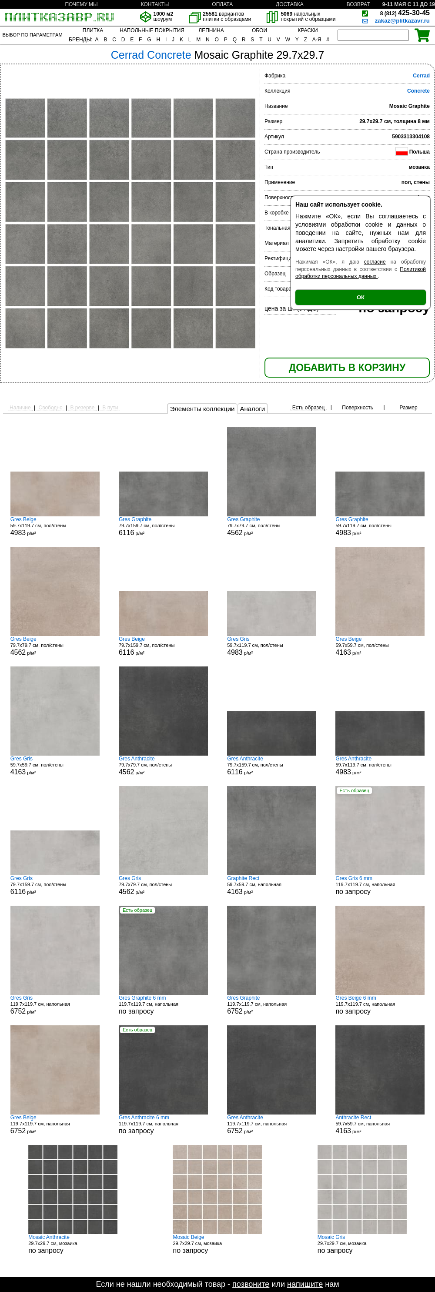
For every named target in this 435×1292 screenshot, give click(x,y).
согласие (375, 262)
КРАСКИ (308, 30)
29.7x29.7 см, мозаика (72, 1244)
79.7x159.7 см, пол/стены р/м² (163, 526)
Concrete (418, 91)
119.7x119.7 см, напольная (380, 885)
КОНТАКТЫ (155, 4)
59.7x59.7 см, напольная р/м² (271, 885)
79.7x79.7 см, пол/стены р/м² (271, 526)
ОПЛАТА (222, 4)
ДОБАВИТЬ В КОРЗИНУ (347, 367)
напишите (305, 1284)
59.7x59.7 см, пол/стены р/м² (380, 646)
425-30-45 (405, 13)
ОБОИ (259, 30)
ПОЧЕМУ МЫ (81, 4)
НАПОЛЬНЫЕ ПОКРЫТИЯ (152, 30)
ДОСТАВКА (290, 4)
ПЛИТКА (93, 30)
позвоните (250, 1284)
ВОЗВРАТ (358, 4)
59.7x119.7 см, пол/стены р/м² (55, 526)
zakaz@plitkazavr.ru (402, 20)
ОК (361, 297)
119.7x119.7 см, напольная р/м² (55, 1005)
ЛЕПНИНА (211, 30)
